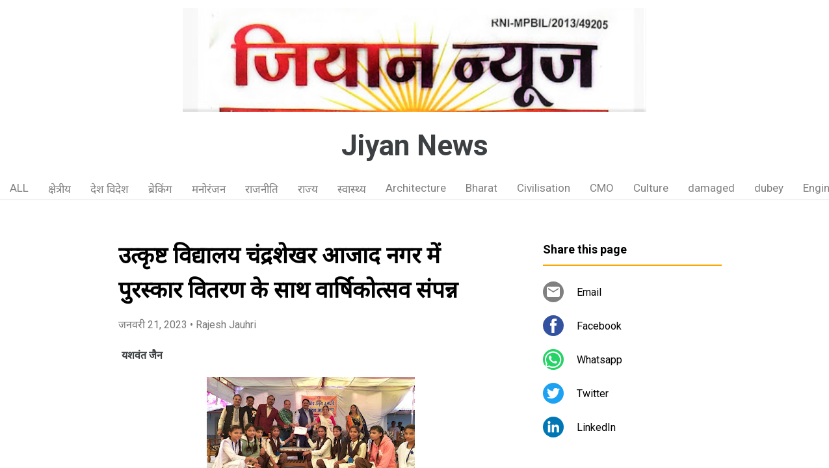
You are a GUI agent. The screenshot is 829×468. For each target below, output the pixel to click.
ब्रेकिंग (160, 189)
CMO (602, 187)
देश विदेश (109, 189)
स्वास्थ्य (351, 189)
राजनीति (261, 189)
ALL (19, 187)
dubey (768, 187)
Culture (650, 187)
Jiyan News (414, 145)
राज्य (308, 189)
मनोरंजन (209, 189)
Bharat (481, 187)
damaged (711, 187)
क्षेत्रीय (59, 189)
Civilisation (543, 187)
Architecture (416, 187)
